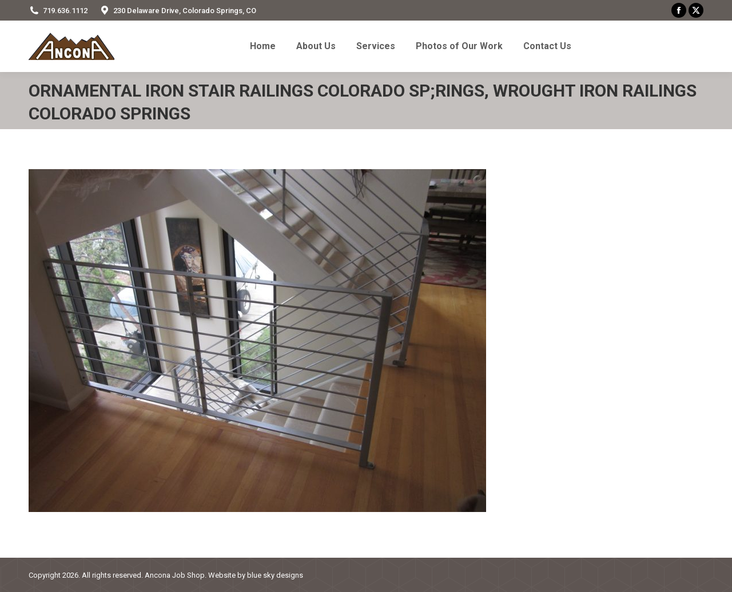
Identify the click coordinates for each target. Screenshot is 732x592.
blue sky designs (275, 575)
